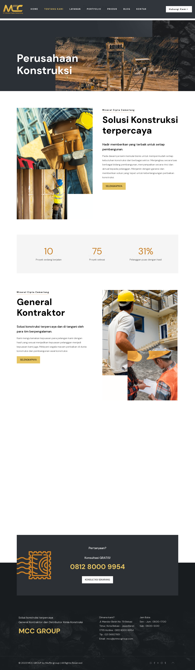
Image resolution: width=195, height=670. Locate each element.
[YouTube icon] (158, 663)
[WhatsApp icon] (151, 663)
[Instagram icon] (162, 663)
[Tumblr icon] (165, 663)
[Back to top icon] (173, 662)
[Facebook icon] (154, 663)
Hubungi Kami (179, 9)
